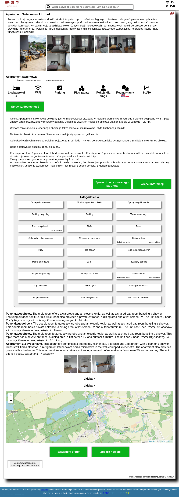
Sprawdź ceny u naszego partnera (111, 184)
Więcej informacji (152, 184)
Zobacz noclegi (110, 451)
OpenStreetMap (165, 441)
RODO (106, 493)
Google (44, 489)
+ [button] (11, 395)
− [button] (11, 400)
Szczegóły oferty (69, 451)
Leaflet (152, 441)
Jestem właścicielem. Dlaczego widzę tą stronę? (25, 464)
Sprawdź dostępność (25, 106)
